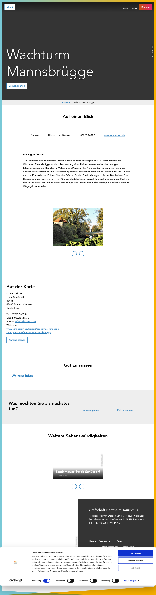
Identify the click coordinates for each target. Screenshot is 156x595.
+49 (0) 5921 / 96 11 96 (107, 523)
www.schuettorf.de (114, 135)
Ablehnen (136, 577)
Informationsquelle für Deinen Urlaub (118, 547)
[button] (16, 86)
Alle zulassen (135, 563)
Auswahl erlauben (135, 570)
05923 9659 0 (87, 135)
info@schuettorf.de (25, 321)
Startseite (66, 102)
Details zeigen (129, 590)
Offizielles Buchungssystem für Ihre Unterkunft (122, 552)
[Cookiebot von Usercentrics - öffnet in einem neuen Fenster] (15, 590)
